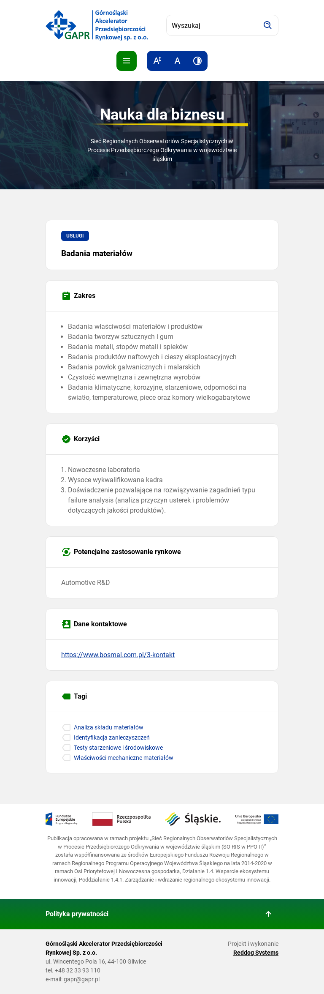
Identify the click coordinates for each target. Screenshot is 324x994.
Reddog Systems (255, 952)
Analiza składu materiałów (108, 727)
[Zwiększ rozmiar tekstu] (157, 61)
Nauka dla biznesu (162, 114)
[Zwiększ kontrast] (197, 61)
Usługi (75, 236)
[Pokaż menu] (126, 61)
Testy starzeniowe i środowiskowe (118, 747)
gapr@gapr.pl (82, 979)
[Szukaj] (268, 25)
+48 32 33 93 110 (77, 970)
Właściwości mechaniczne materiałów (123, 757)
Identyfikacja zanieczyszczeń (112, 737)
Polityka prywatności (77, 914)
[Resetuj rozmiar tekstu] (177, 61)
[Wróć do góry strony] (268, 914)
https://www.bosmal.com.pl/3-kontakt (118, 655)
